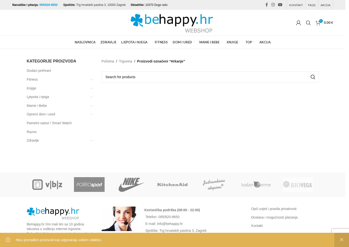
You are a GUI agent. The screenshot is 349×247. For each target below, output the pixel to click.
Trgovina (125, 61)
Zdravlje (33, 140)
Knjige (31, 88)
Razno (31, 132)
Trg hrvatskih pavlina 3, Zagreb (182, 231)
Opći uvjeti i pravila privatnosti (274, 209)
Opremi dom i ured (41, 114)
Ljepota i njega (38, 97)
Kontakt (257, 226)
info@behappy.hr (170, 224)
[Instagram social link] (273, 5)
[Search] (308, 23)
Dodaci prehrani (39, 71)
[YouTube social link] (280, 5)
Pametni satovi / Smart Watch (49, 123)
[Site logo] (172, 22)
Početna (108, 61)
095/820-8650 (48, 5)
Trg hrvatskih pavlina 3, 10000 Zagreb (101, 5)
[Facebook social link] (267, 5)
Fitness (32, 79)
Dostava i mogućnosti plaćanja (274, 217)
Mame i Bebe (37, 106)
